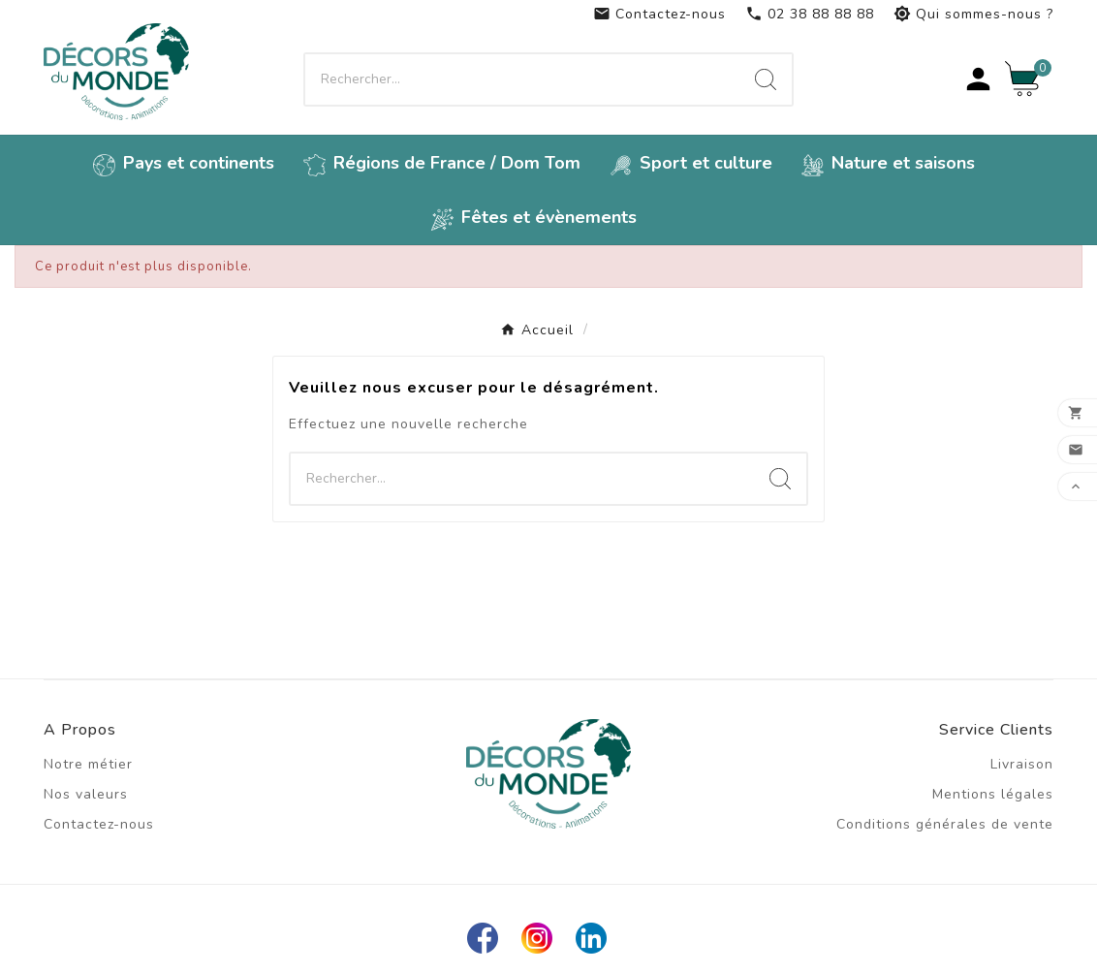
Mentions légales (992, 794)
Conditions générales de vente (944, 824)
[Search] (765, 79)
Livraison (1021, 764)
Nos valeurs (86, 794)
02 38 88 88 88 (809, 14)
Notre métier (88, 764)
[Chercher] (522, 79)
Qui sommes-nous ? (973, 14)
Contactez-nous (659, 14)
